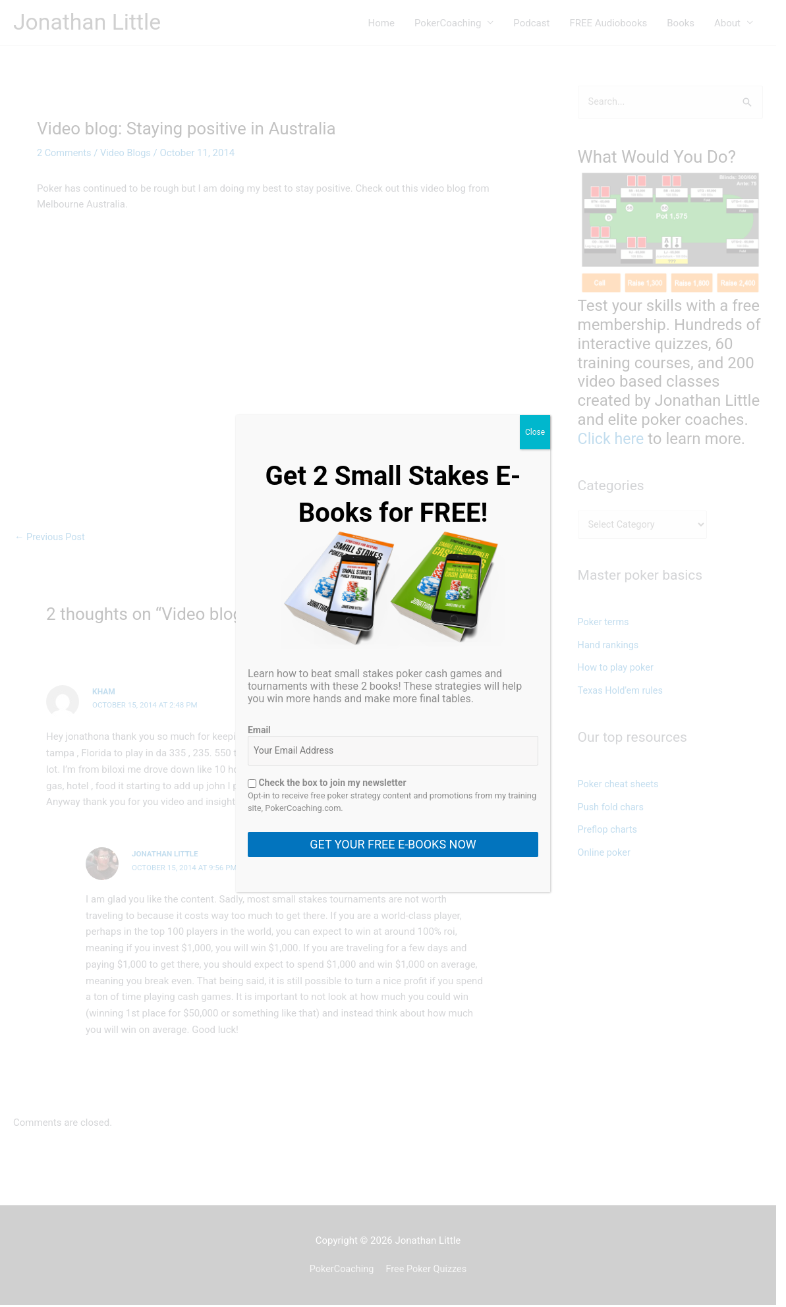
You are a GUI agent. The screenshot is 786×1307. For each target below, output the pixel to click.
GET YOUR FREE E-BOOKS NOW (393, 844)
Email (259, 730)
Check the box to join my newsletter (327, 782)
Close (535, 432)
